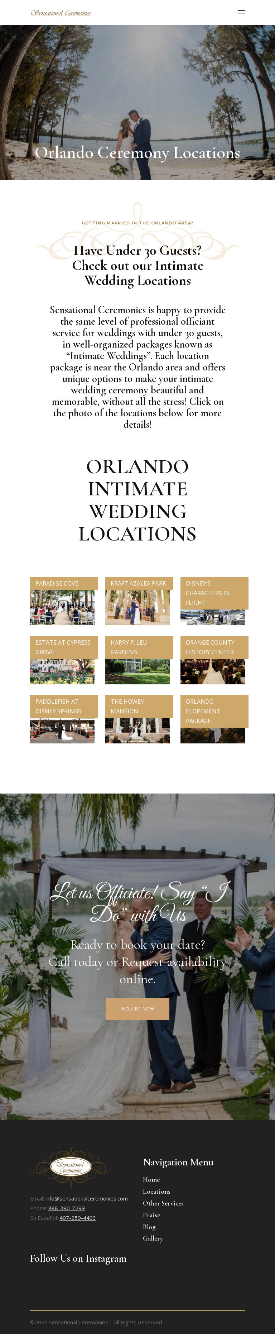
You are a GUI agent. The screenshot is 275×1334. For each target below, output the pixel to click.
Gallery (153, 1238)
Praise (151, 1215)
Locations (156, 1191)
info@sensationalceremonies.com (86, 1198)
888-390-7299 (66, 1208)
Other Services (163, 1203)
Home (151, 1179)
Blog (149, 1227)
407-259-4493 (77, 1217)
